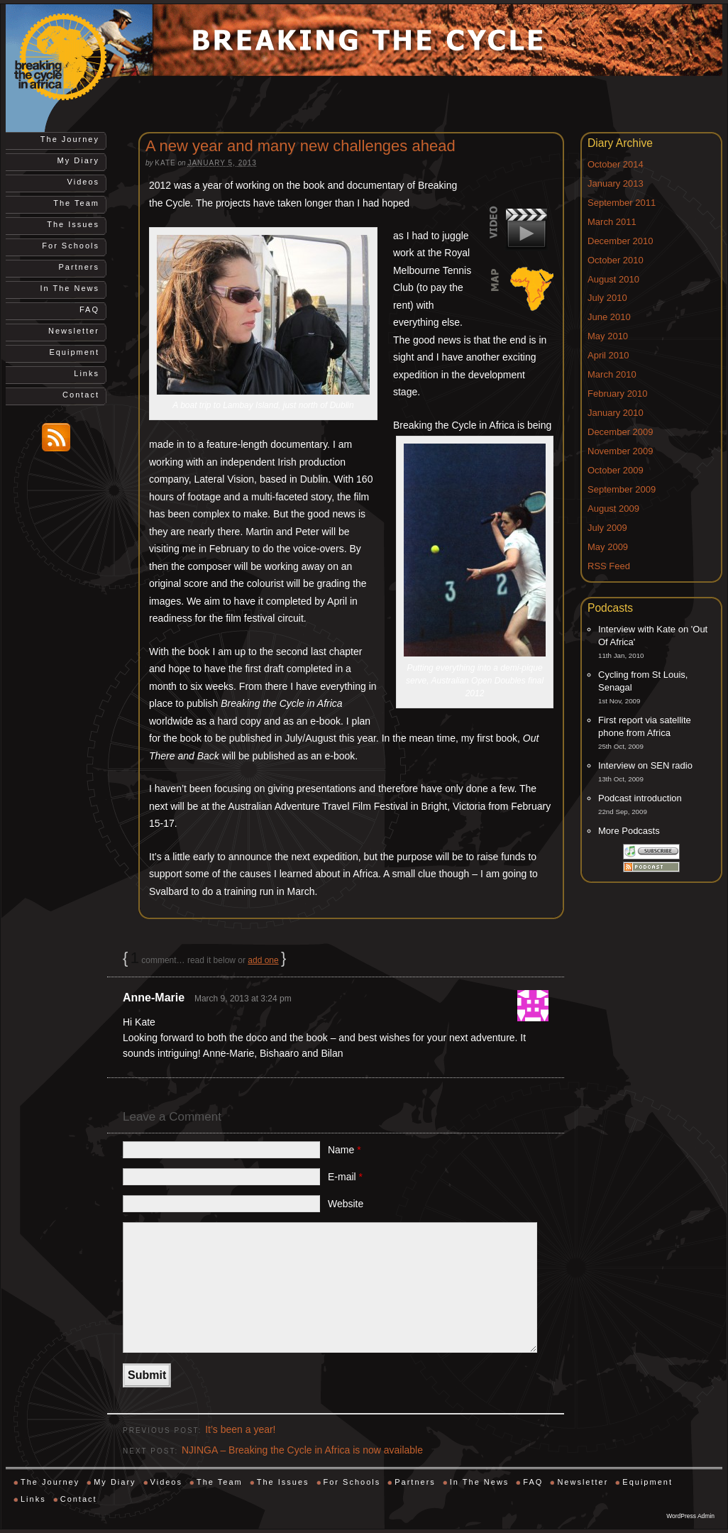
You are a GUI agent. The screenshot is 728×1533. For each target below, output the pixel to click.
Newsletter (73, 330)
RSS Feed (609, 566)
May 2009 (608, 547)
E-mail (345, 1176)
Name (344, 1149)
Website (345, 1203)
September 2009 (622, 489)
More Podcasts (629, 830)
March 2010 (612, 374)
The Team (76, 203)
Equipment (74, 352)
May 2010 (608, 336)
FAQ (89, 309)
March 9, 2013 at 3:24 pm (243, 999)
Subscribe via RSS (651, 867)
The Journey (69, 139)
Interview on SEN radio (645, 765)
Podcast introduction (640, 798)
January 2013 (616, 183)
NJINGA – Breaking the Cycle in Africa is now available (302, 1450)
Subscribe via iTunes (651, 851)
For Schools (70, 245)
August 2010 (613, 279)
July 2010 (607, 297)
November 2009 (620, 451)
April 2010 (608, 355)
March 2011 (612, 221)
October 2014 (616, 164)
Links (86, 373)
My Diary (78, 160)
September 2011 (622, 202)
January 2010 (616, 412)
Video (520, 228)
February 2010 (618, 393)
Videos (83, 181)
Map (520, 289)
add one (263, 960)
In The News (69, 288)
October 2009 (616, 470)
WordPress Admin (690, 1516)
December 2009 (620, 432)
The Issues (73, 224)
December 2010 (620, 241)
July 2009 (607, 527)
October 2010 (616, 260)
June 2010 (609, 317)
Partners (78, 267)
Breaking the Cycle (77, 57)
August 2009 (613, 508)
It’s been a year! (240, 1429)
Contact (80, 394)
